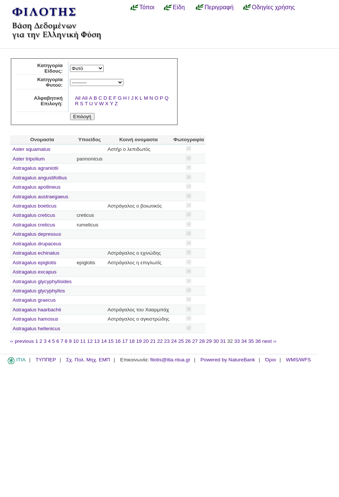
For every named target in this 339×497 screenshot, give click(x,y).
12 (90, 341)
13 (97, 341)
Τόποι (146, 7)
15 (111, 341)
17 (125, 341)
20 (146, 341)
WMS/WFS (298, 359)
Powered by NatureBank (227, 359)
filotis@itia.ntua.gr (170, 359)
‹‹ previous (22, 341)
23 (167, 341)
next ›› (269, 341)
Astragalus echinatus (36, 253)
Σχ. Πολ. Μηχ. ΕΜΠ (88, 359)
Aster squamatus (31, 149)
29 (209, 341)
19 (139, 341)
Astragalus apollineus (36, 187)
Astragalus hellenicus (36, 328)
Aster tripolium (29, 159)
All (77, 98)
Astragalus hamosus (35, 319)
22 (160, 341)
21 (153, 341)
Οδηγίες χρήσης (273, 7)
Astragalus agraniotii (35, 168)
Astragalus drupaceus (37, 243)
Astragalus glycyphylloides (42, 281)
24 (174, 341)
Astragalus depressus (37, 234)
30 (216, 341)
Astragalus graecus (34, 300)
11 (83, 341)
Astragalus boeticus (35, 206)
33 (237, 341)
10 (76, 341)
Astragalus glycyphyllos (39, 291)
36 (258, 341)
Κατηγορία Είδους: (50, 68)
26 (188, 341)
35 (251, 341)
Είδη (179, 7)
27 (195, 341)
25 (181, 341)
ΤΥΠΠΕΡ (46, 359)
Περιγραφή (219, 7)
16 (118, 341)
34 (244, 341)
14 (104, 341)
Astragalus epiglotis (34, 262)
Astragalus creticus (34, 215)
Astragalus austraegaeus (40, 196)
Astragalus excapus (35, 272)
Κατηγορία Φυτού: (50, 82)
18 (132, 341)
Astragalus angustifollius (40, 177)
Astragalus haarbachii (37, 309)
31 (223, 341)
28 (202, 341)
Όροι (270, 359)
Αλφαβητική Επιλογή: (48, 100)
